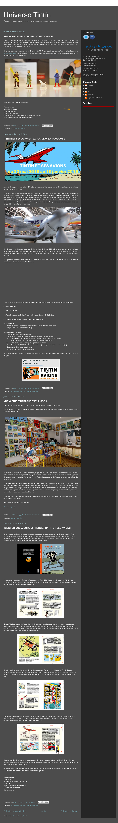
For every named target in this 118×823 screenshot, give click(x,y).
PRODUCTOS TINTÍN (18, 129)
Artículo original (9, 507)
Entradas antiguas (69, 811)
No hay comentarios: (32, 125)
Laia (88, 91)
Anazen (90, 85)
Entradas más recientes (15, 811)
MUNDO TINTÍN (16, 391)
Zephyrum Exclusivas (94, 98)
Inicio (43, 811)
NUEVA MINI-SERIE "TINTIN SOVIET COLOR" (29, 36)
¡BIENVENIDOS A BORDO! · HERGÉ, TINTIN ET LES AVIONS (37, 528)
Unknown (90, 95)
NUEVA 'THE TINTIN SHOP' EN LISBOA (25, 401)
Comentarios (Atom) (20, 816)
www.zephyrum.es (89, 63)
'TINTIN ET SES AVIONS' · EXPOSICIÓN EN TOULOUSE (34, 138)
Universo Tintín (27, 15)
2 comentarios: (30, 802)
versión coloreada (10, 53)
